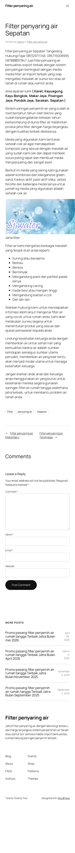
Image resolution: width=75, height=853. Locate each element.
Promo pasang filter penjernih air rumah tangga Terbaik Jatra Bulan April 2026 (30, 654)
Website (9, 566)
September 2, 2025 (63, 691)
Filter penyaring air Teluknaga (51, 435)
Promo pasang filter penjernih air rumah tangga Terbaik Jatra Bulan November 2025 (29, 673)
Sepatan (42, 411)
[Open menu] (67, 6)
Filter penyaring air (19, 5)
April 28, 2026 (67, 636)
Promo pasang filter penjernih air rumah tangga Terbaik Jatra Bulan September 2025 (27, 691)
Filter (10, 411)
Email (9, 550)
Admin (20, 41)
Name (9, 534)
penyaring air (25, 411)
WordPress (64, 798)
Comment (11, 491)
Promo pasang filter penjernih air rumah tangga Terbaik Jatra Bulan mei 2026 (30, 636)
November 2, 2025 (64, 673)
